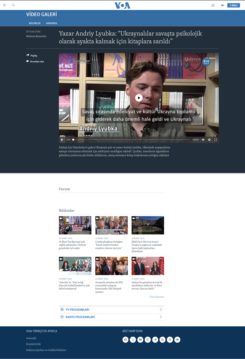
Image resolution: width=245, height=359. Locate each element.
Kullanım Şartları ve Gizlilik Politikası (46, 350)
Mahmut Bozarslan (36, 36)
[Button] (31, 56)
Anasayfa (31, 338)
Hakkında (51, 23)
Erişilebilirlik (33, 344)
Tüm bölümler (157, 297)
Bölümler (34, 23)
